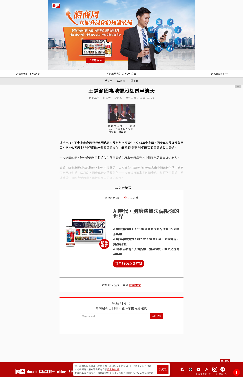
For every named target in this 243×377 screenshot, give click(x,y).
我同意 (163, 369)
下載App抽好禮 (203, 373)
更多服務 (225, 361)
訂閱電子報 (221, 373)
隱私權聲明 (113, 369)
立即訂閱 (156, 316)
